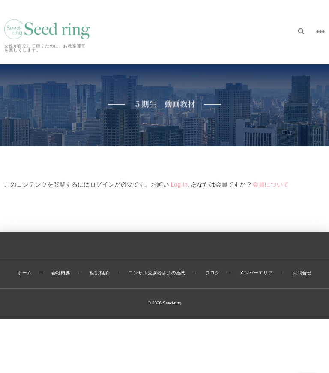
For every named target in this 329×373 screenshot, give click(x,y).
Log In (179, 184)
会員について (270, 184)
